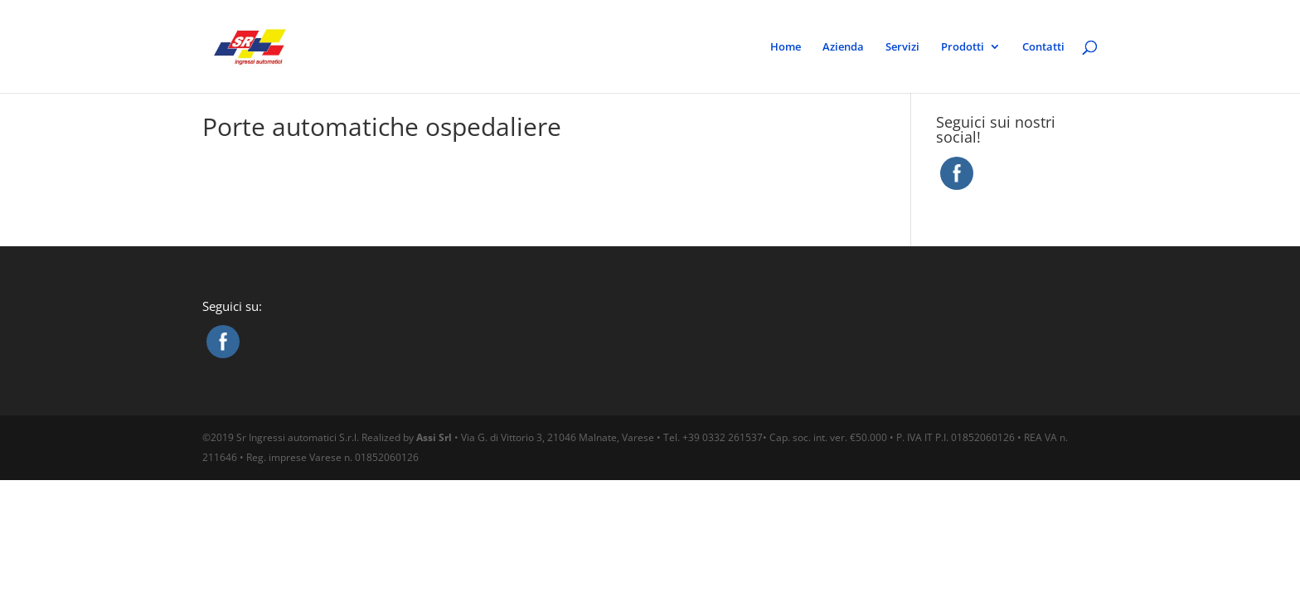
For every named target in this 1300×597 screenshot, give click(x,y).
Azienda (843, 47)
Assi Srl (434, 437)
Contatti (1043, 47)
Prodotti (962, 47)
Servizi (902, 47)
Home (785, 47)
